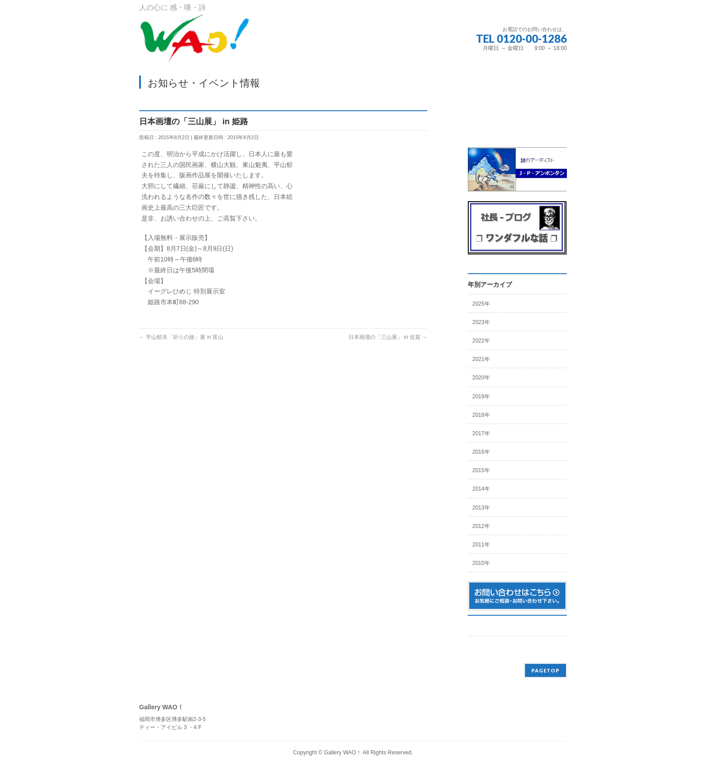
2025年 (481, 304)
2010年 (481, 563)
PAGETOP (545, 670)
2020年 (481, 377)
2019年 (481, 396)
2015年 (481, 470)
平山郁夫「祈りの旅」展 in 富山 (181, 337)
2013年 (481, 508)
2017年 (481, 433)
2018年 (481, 415)
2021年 (481, 359)
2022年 (481, 341)
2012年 (481, 526)
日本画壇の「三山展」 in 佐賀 (387, 337)
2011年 (481, 544)
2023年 (481, 322)
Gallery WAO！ (342, 752)
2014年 (481, 489)
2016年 (481, 452)
